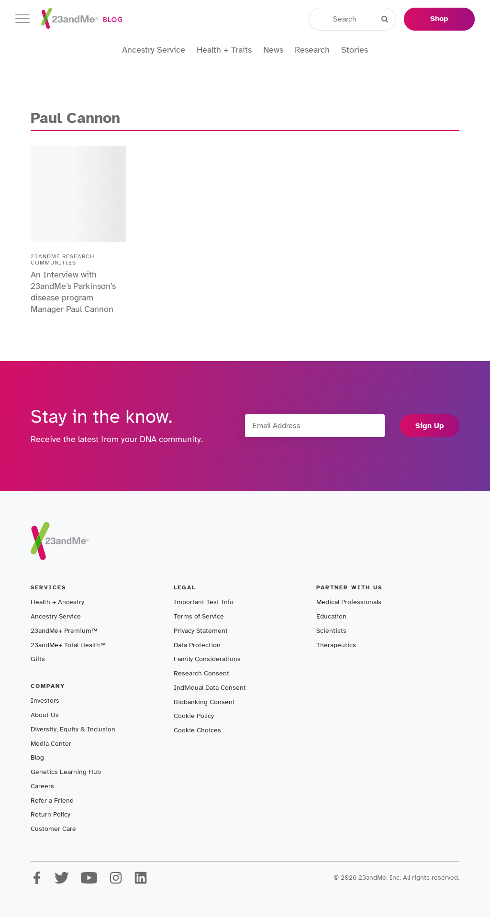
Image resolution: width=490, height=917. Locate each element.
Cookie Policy (194, 716)
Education (331, 616)
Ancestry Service (153, 50)
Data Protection (197, 645)
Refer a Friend (52, 800)
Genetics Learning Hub (66, 772)
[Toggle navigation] (22, 19)
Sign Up (429, 426)
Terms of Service (199, 616)
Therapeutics (336, 645)
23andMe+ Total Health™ (68, 645)
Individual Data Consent (210, 688)
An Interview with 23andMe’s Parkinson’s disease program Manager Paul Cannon (73, 291)
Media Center (51, 744)
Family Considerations (207, 659)
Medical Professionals (348, 602)
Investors (45, 700)
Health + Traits (224, 50)
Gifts (38, 659)
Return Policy (50, 814)
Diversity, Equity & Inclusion (73, 729)
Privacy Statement (201, 631)
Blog (37, 757)
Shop (439, 18)
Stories (354, 50)
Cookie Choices (197, 730)
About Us (45, 715)
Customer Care (53, 829)
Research (312, 50)
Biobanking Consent (204, 702)
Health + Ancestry (57, 602)
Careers (42, 786)
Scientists (331, 631)
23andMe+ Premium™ (64, 631)
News (273, 50)
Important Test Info (204, 602)
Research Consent (201, 673)
